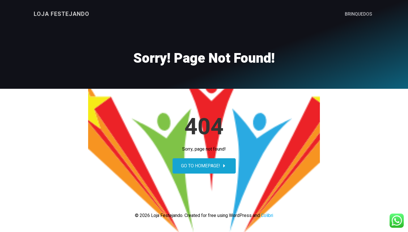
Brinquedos (358, 14)
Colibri (267, 215)
